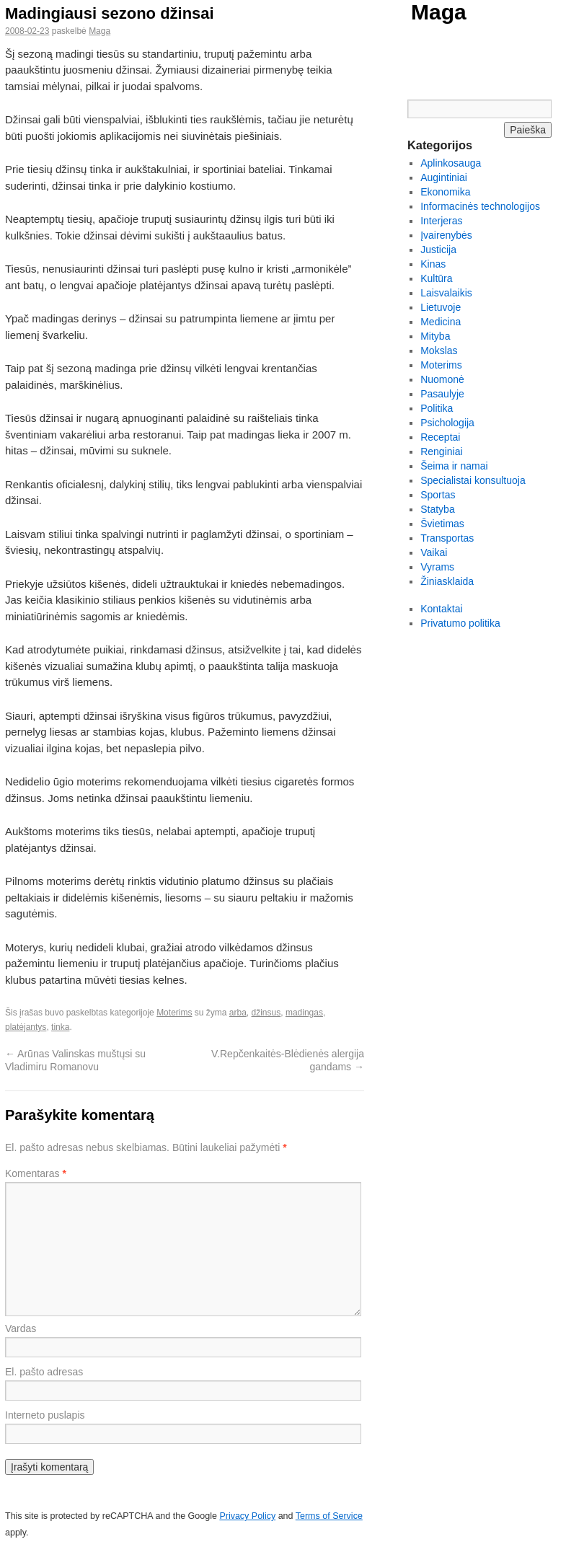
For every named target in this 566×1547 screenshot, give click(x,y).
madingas (304, 1013)
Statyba (437, 509)
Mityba (435, 336)
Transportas (447, 538)
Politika (436, 408)
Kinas (433, 264)
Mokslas (438, 350)
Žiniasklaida (447, 581)
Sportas (437, 495)
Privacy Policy (247, 1516)
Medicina (440, 321)
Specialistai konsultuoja (473, 480)
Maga (438, 12)
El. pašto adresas (44, 1372)
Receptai (440, 437)
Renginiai (441, 451)
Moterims (174, 1013)
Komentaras (35, 1173)
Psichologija (447, 422)
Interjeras (441, 220)
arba (238, 1013)
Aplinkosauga (450, 163)
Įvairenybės (446, 235)
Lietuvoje (440, 307)
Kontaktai (441, 608)
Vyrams (437, 567)
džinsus (266, 1013)
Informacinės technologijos (480, 206)
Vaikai (433, 552)
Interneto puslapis (45, 1415)
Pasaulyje (442, 394)
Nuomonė (442, 379)
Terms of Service (329, 1516)
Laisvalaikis (446, 293)
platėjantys (25, 1027)
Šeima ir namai (453, 466)
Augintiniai (443, 177)
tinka (60, 1027)
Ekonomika (445, 192)
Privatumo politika (460, 623)
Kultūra (436, 278)
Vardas (20, 1328)
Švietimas (442, 523)
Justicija (438, 249)
